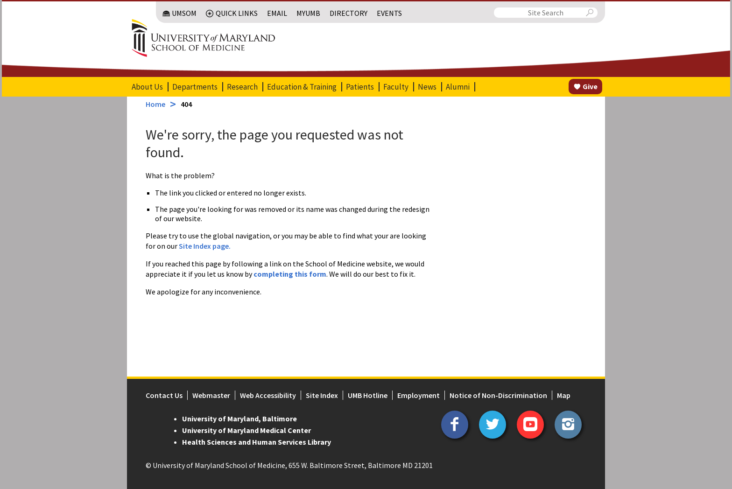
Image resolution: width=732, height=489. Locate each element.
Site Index (322, 395)
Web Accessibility (268, 395)
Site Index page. (205, 246)
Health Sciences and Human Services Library (256, 442)
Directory (348, 13)
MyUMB (308, 13)
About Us (147, 87)
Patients (360, 87)
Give (590, 86)
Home (155, 104)
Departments (195, 87)
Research (242, 87)
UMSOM (184, 13)
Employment (418, 395)
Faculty (395, 87)
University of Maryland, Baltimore (239, 418)
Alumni (458, 87)
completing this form (289, 274)
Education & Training (302, 87)
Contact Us (164, 395)
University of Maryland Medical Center (246, 430)
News (427, 87)
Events (389, 13)
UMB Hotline (367, 395)
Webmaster (211, 395)
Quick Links (237, 13)
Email (277, 13)
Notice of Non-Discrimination (498, 395)
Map (563, 395)
